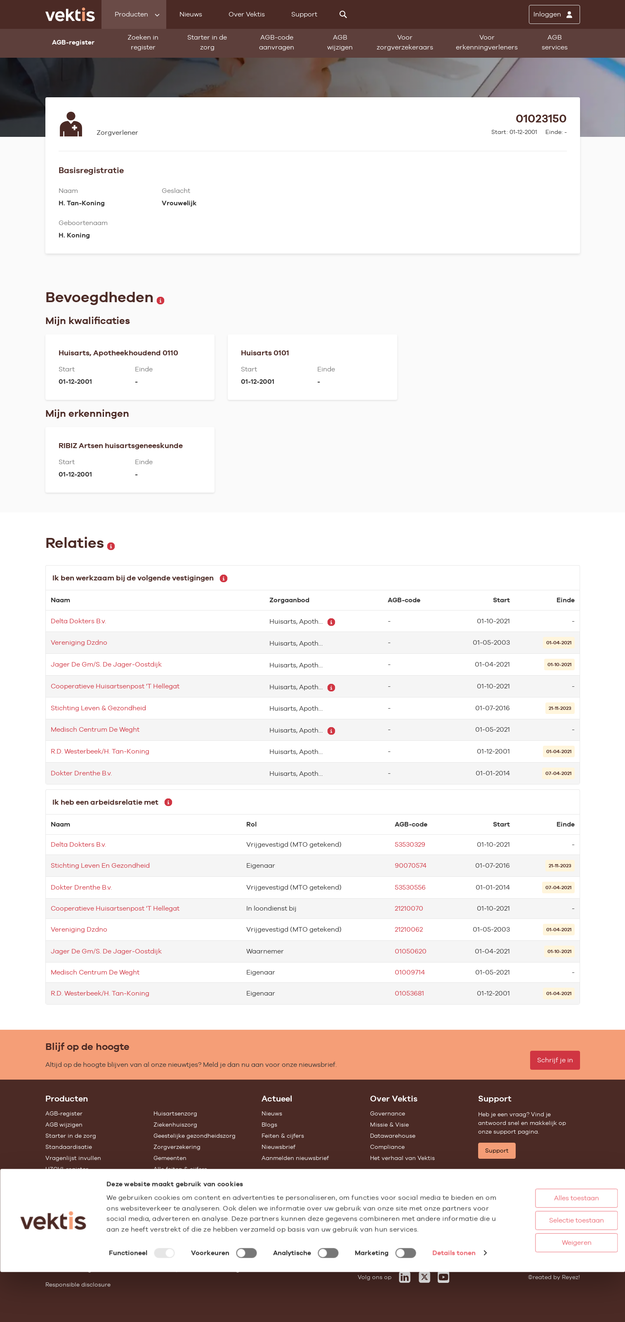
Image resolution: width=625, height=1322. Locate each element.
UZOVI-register (66, 1169)
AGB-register (64, 1113)
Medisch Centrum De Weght (95, 729)
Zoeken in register (142, 42)
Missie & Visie (389, 1124)
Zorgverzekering (176, 1147)
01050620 (411, 951)
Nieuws (190, 14)
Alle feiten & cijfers (180, 1169)
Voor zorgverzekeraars (405, 42)
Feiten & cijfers (283, 1135)
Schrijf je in (555, 1060)
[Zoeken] (343, 14)
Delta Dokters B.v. (78, 621)
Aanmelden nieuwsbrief (295, 1158)
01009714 (410, 972)
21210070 (409, 908)
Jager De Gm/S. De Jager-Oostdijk (106, 664)
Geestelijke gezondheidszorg (194, 1135)
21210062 (409, 929)
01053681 (409, 993)
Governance (387, 1113)
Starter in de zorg (207, 42)
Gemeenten (169, 1158)
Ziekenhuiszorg (175, 1124)
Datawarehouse (392, 1135)
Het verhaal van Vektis (402, 1158)
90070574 (411, 865)
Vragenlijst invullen (73, 1158)
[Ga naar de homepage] (70, 14)
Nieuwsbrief (278, 1147)
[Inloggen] (554, 14)
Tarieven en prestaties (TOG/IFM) (92, 1180)
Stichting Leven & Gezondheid (98, 708)
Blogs (269, 1124)
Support (304, 14)
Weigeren (546, 1273)
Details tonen (130, 1307)
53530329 (410, 844)
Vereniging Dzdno (79, 642)
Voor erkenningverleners (487, 42)
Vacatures (384, 1196)
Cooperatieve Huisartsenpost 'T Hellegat (115, 686)
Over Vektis (247, 14)
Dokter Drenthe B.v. (81, 773)
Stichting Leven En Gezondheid (100, 865)
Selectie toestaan (546, 1250)
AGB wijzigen (340, 42)
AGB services (555, 42)
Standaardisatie (68, 1147)
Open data (60, 1191)
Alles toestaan (546, 1228)
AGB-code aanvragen (276, 42)
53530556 (410, 887)
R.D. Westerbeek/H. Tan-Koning (100, 751)
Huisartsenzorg (175, 1113)
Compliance (387, 1147)
